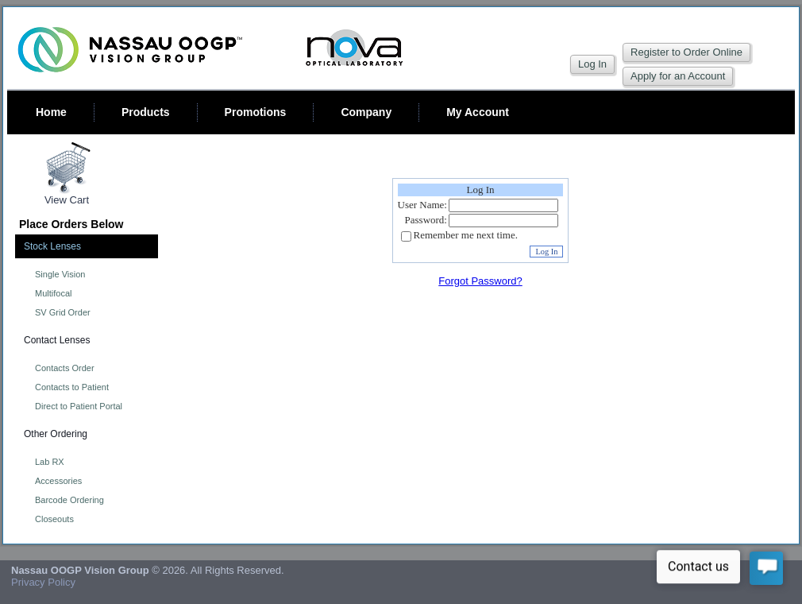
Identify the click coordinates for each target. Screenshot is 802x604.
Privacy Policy (43, 582)
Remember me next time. (466, 236)
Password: (426, 220)
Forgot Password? (480, 281)
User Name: (422, 205)
